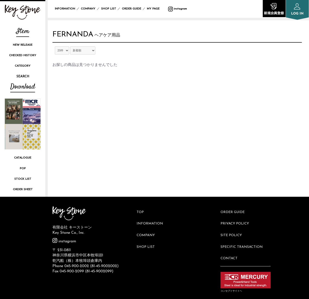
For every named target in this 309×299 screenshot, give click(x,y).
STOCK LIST (22, 179)
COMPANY (88, 8)
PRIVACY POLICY (237, 218)
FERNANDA (77, 35)
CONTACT (231, 242)
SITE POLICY (233, 226)
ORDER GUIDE (131, 8)
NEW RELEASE (22, 45)
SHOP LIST (108, 8)
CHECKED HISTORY (22, 55)
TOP (142, 210)
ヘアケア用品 (116, 37)
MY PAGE (156, 8)
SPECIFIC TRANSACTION (244, 234)
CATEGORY (23, 66)
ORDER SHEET (23, 189)
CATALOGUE (22, 157)
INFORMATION (65, 8)
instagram (177, 8)
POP (23, 168)
